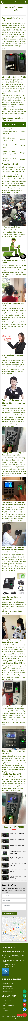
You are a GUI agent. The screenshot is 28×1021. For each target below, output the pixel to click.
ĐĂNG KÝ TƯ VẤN (9, 913)
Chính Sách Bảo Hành (8, 988)
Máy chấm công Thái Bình (17, 833)
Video (4, 1003)
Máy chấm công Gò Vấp (16, 858)
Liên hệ (4, 1008)
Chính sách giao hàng (8, 983)
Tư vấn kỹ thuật (7, 1000)
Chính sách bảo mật (7, 991)
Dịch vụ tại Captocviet (8, 1005)
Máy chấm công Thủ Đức (17, 845)
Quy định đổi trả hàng (8, 986)
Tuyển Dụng (6, 1010)
